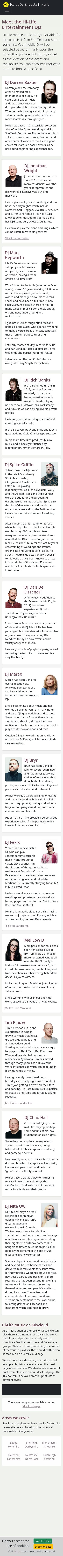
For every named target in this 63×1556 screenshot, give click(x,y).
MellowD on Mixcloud (18, 1008)
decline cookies (43, 1546)
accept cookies (43, 1541)
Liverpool (13, 1456)
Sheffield (31, 1444)
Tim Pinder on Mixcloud (19, 1103)
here (17, 1551)
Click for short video (17, 238)
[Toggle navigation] (7, 10)
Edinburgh (49, 1456)
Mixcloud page (32, 1406)
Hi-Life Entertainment (26, 4)
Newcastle (31, 1456)
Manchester (49, 1444)
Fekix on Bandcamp (17, 926)
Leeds (13, 1444)
